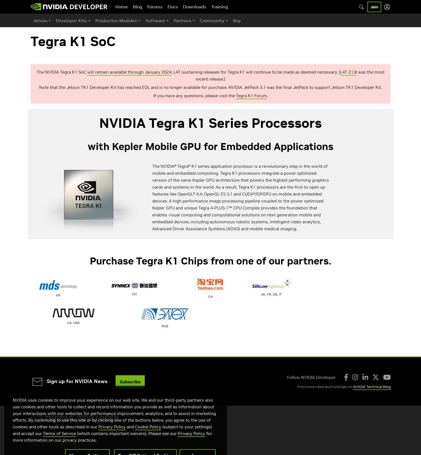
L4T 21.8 (348, 72)
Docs (173, 6)
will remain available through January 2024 (129, 72)
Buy (237, 20)
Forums (155, 6)
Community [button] (212, 20)
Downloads (194, 6)
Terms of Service (59, 443)
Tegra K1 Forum (251, 95)
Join (374, 6)
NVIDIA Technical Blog (372, 386)
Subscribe (130, 381)
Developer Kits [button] (71, 20)
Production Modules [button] (116, 20)
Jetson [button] (40, 20)
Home (121, 6)
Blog (137, 6)
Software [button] (155, 20)
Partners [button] (182, 20)
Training (219, 6)
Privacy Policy (112, 436)
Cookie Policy (148, 436)
